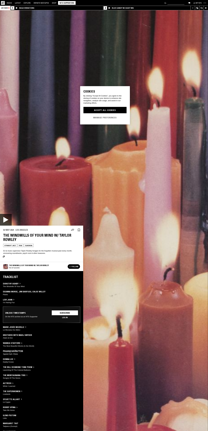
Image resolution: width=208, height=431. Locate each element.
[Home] (3, 3)
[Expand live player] (192, 8)
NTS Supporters (67, 3)
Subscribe (65, 312)
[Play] (6, 220)
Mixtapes (41, 3)
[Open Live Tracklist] (201, 8)
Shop (54, 3)
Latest (18, 3)
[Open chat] (189, 2)
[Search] (165, 3)
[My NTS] (197, 3)
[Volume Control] (206, 8)
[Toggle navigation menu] (205, 3)
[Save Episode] (79, 230)
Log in (65, 317)
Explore (27, 3)
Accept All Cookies (105, 110)
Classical (28, 245)
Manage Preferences (105, 117)
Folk (20, 245)
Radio (9, 3)
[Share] (72, 230)
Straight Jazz (10, 245)
